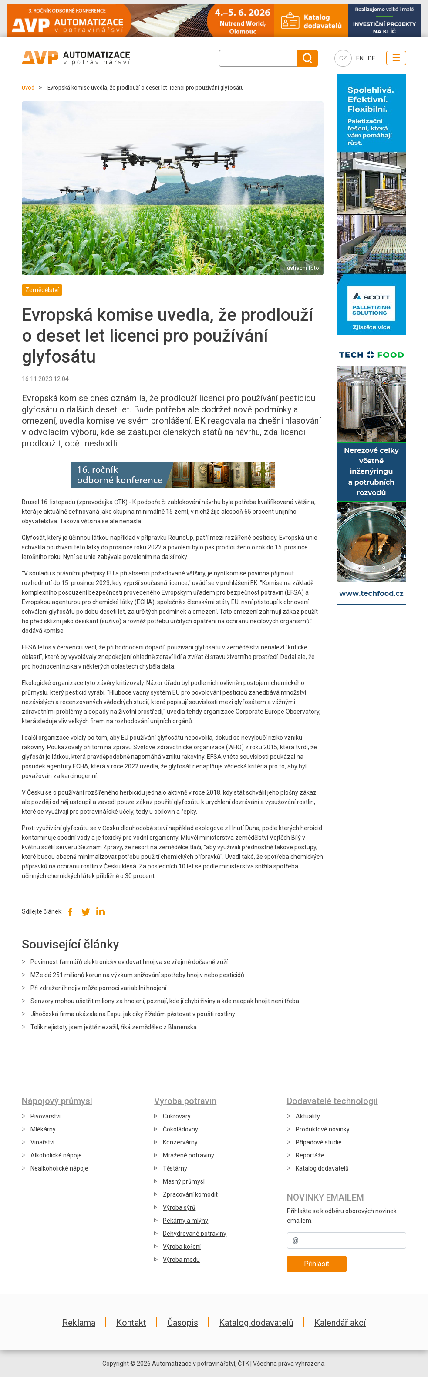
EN (360, 58)
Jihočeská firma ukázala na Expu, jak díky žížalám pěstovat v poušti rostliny (132, 1014)
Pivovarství (45, 1116)
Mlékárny (43, 1129)
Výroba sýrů (179, 1207)
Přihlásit (316, 1264)
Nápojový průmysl (57, 1101)
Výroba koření (182, 1246)
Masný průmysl (184, 1181)
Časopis (182, 1322)
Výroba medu (181, 1259)
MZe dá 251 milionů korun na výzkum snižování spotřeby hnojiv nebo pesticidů (137, 974)
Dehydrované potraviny (194, 1233)
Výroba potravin (185, 1101)
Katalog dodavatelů (322, 1168)
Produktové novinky (323, 1129)
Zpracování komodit (190, 1194)
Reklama (78, 1322)
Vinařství (42, 1142)
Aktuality (308, 1116)
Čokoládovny (180, 1129)
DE (371, 58)
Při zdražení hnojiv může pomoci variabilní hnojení (98, 988)
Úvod (28, 87)
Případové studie (319, 1142)
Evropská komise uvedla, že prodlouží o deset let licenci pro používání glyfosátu (145, 87)
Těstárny (175, 1168)
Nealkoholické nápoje (59, 1168)
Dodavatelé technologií (332, 1101)
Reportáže (310, 1155)
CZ (343, 58)
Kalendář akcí (340, 1322)
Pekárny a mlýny (185, 1220)
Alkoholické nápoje (56, 1155)
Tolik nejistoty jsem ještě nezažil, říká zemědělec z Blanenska (113, 1027)
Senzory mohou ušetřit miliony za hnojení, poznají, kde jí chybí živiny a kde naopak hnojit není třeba (164, 1001)
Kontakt (131, 1322)
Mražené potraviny (188, 1155)
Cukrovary (177, 1116)
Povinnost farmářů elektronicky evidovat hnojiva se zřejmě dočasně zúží (129, 961)
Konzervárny (180, 1142)
